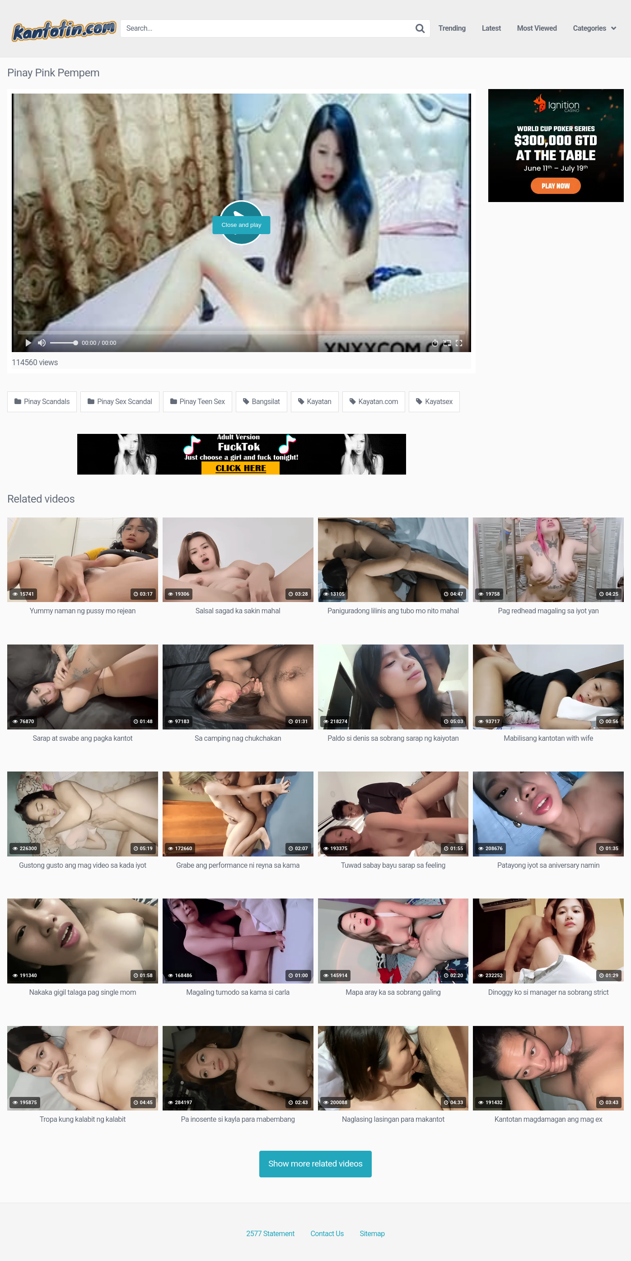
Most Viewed (537, 28)
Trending (452, 28)
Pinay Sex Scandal (120, 401)
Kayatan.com (374, 401)
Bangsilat (261, 401)
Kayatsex (434, 401)
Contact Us (327, 1233)
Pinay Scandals (42, 401)
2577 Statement (270, 1233)
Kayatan (315, 401)
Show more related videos (315, 1163)
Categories (589, 28)
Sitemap (372, 1233)
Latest (491, 28)
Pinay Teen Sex (197, 401)
